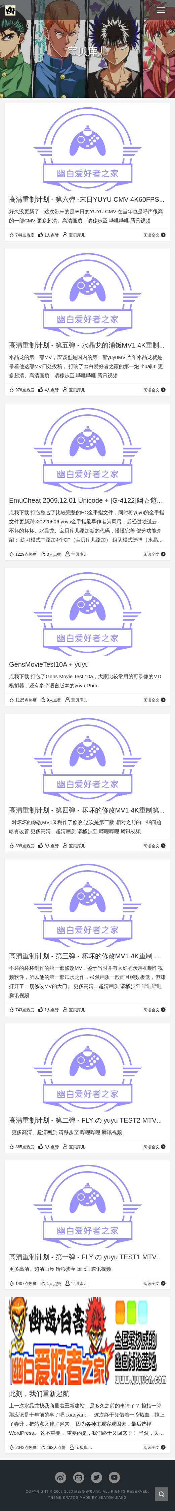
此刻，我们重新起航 (39, 1393)
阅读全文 (154, 235)
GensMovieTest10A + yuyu (49, 664)
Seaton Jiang (112, 1498)
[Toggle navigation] (161, 10)
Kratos (70, 1498)
